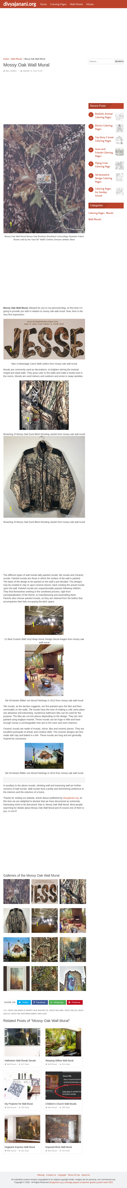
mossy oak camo (56, 1010)
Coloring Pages (58, 4)
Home (43, 4)
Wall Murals (76, 4)
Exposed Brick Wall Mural (58, 1147)
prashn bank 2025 (105, 1182)
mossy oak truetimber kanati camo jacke (29, 1014)
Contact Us (51, 1175)
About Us (86, 1175)
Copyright (62, 1175)
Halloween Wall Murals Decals (20, 1060)
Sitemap (40, 1175)
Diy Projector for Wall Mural (19, 1103)
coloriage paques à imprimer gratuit (79, 1182)
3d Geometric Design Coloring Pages (103, 178)
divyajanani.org (19, 4)
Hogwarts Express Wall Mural (20, 1147)
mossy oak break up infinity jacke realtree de (28, 1010)
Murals (90, 4)
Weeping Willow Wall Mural (59, 1060)
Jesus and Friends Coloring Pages (104, 153)
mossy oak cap (71, 1010)
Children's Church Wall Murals (60, 1103)
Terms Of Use (74, 1175)
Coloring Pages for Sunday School (103, 192)
